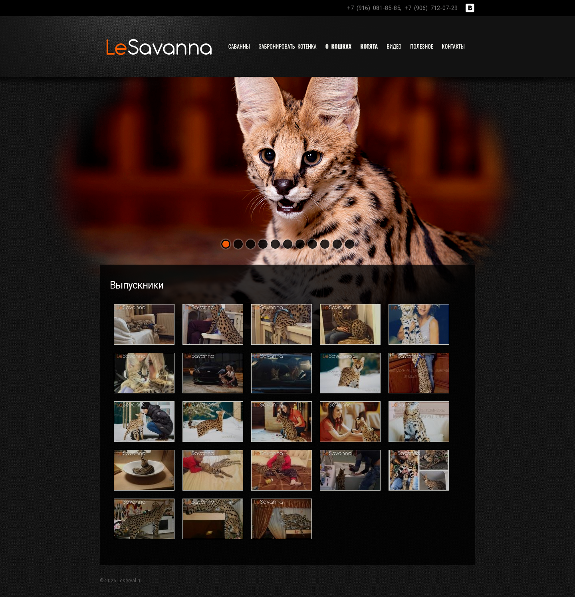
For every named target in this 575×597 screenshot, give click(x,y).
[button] (226, 244)
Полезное (421, 46)
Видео (394, 46)
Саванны (239, 46)
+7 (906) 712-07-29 (431, 8)
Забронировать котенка (288, 46)
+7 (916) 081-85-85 (373, 8)
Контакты (453, 46)
